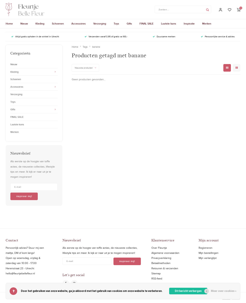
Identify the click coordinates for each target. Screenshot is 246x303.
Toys (116, 25)
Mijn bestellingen (208, 255)
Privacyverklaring (161, 260)
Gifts (129, 25)
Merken (206, 25)
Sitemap (156, 275)
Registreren (205, 249)
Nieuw (24, 25)
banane (96, 48)
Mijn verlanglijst (208, 260)
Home (9, 25)
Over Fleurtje (159, 249)
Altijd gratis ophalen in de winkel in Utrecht (35, 38)
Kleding (39, 25)
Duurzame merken (164, 38)
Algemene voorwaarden (165, 255)
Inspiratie (189, 25)
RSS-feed (156, 280)
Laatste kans (168, 25)
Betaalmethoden (160, 265)
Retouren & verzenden (164, 270)
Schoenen (58, 25)
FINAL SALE (146, 25)
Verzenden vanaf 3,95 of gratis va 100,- (106, 38)
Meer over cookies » (223, 291)
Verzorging (99, 25)
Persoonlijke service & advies (218, 38)
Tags (85, 48)
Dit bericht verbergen (188, 291)
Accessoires (78, 25)
